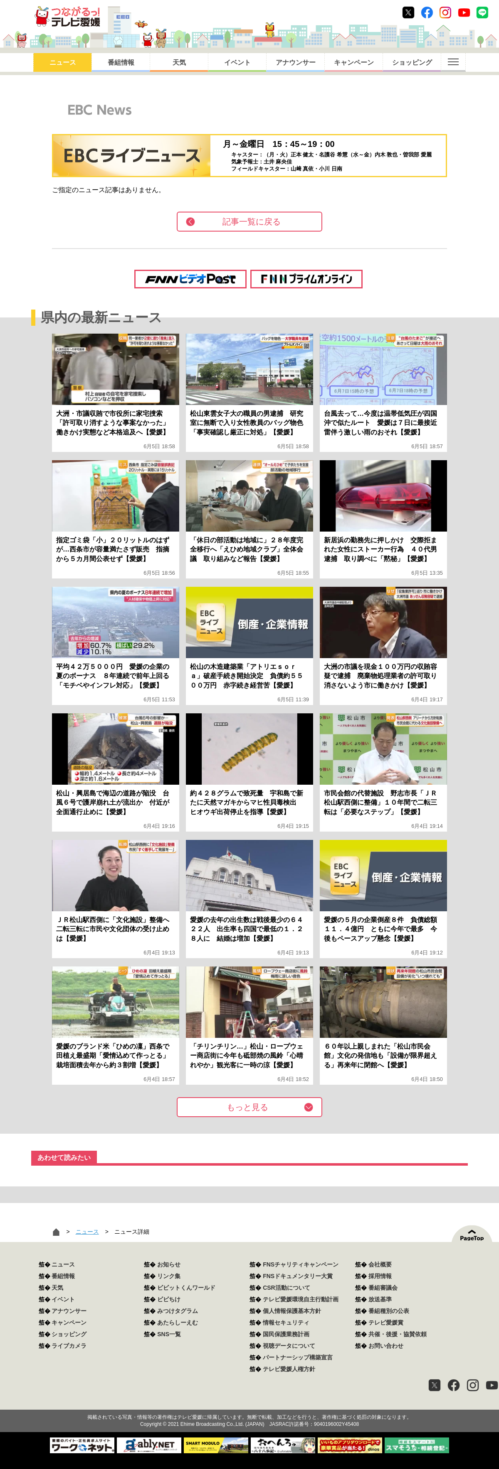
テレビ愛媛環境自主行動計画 (300, 1299)
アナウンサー (296, 62)
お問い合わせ (385, 1345)
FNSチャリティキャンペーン (300, 1264)
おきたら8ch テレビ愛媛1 (67, 16)
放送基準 (380, 1299)
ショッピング (412, 62)
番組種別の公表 (388, 1311)
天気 (179, 62)
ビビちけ (168, 1299)
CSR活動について (286, 1287)
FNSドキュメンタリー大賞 (298, 1276)
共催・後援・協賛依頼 (397, 1334)
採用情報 (380, 1276)
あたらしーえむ (177, 1322)
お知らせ (168, 1264)
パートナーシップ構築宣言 (298, 1357)
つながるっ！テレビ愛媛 (249, 1402)
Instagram (445, 12)
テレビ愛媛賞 (385, 1322)
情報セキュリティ (286, 1322)
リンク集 (168, 1276)
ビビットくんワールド (186, 1287)
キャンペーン (354, 62)
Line (482, 12)
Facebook (427, 12)
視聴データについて (289, 1345)
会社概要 (380, 1264)
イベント (237, 62)
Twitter (408, 12)
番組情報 (121, 62)
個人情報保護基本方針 (292, 1311)
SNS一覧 (169, 1334)
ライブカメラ (69, 1345)
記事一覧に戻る (251, 221)
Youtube (464, 12)
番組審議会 (383, 1287)
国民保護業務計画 (286, 1334)
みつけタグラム (177, 1311)
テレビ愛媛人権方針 (289, 1369)
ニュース (62, 62)
